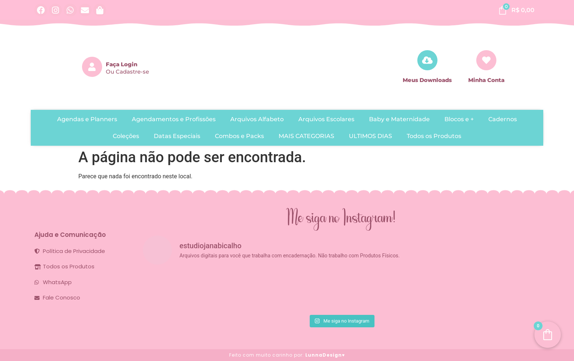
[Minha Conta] (486, 60)
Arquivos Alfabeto (257, 119)
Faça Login (121, 64)
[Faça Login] (92, 67)
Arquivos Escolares (326, 119)
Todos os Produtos (434, 136)
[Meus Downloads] (427, 60)
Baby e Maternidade (399, 119)
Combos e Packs (239, 136)
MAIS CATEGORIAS (306, 136)
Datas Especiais (177, 136)
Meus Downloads (427, 80)
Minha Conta (486, 80)
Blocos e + (459, 119)
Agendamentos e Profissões (174, 119)
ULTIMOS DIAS (370, 136)
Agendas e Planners (87, 119)
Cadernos (502, 119)
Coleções (126, 136)
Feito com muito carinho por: (287, 355)
